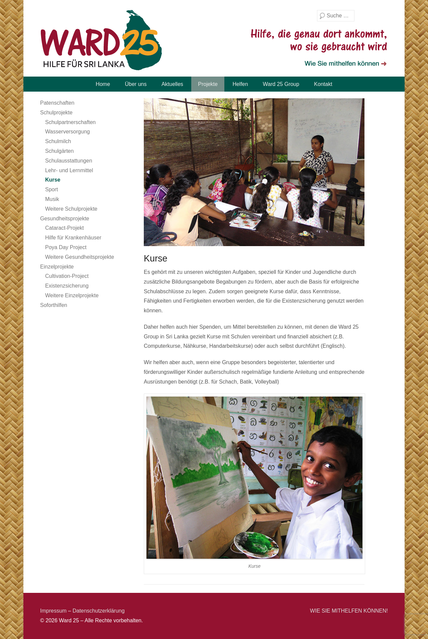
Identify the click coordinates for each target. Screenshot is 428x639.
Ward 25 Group (281, 84)
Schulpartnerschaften (70, 122)
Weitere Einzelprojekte (72, 295)
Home (103, 84)
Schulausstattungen (68, 161)
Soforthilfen (53, 305)
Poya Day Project (66, 247)
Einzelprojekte (57, 267)
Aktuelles (172, 84)
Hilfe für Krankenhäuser (73, 237)
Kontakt (323, 84)
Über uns (136, 84)
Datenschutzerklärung (99, 611)
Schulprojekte (56, 112)
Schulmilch (58, 141)
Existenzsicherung (67, 286)
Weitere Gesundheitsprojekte (79, 257)
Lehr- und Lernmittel (69, 170)
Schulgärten (59, 151)
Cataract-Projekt (64, 228)
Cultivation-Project (67, 276)
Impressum (53, 611)
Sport (51, 189)
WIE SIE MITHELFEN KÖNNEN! (349, 611)
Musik (52, 199)
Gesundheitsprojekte (64, 218)
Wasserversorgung (67, 131)
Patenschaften (57, 103)
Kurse (52, 180)
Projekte (208, 84)
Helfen (240, 84)
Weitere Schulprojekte (71, 209)
